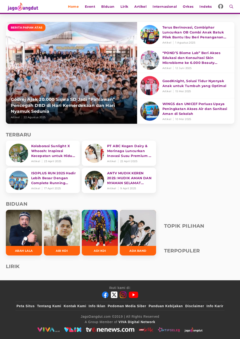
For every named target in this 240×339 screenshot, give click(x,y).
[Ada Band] (138, 232)
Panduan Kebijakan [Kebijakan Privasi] (166, 306)
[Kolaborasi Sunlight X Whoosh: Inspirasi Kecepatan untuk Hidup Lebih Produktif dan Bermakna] (43, 153)
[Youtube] (133, 295)
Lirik (125, 6)
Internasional (166, 6)
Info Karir (214, 306)
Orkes (189, 6)
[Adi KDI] (100, 232)
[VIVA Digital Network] (137, 322)
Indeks (207, 6)
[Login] (222, 6)
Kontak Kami (75, 306)
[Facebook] (105, 295)
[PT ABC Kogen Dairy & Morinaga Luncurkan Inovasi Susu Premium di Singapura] (119, 153)
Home (74, 6)
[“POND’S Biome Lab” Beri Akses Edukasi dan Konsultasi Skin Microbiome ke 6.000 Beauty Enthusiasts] (185, 60)
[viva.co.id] (48, 329)
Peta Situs (26, 306)
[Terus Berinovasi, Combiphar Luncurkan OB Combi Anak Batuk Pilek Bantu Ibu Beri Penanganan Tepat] (185, 34)
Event (91, 6)
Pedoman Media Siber (127, 306)
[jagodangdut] (193, 329)
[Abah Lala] (24, 232)
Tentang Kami (49, 306)
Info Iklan (97, 306)
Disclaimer (194, 306)
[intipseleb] (169, 329)
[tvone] (110, 329)
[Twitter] (114, 295)
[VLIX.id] (73, 329)
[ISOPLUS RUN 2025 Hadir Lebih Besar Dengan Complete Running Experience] (43, 180)
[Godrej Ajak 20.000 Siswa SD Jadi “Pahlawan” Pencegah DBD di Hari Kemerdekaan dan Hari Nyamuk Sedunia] (71, 73)
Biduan (109, 6)
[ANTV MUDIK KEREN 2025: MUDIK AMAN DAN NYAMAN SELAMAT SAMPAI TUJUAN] (119, 180)
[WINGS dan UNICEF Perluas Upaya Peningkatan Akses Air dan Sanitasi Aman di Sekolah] (185, 111)
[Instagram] (123, 295)
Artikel (141, 6)
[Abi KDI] (62, 232)
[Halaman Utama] (23, 6)
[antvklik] (146, 329)
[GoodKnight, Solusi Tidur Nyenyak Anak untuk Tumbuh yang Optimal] (185, 85)
